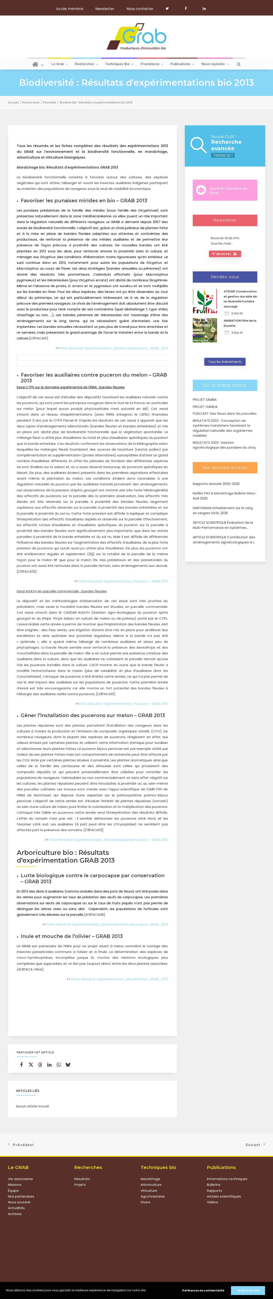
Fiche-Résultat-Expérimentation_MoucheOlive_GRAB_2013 (119, 979)
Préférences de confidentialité (203, 1290)
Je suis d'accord (248, 1290)
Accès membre (69, 8)
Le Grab (60, 64)
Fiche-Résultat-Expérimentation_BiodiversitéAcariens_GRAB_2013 (113, 348)
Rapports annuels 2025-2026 (216, 483)
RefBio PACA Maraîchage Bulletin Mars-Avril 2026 (225, 496)
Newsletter (105, 8)
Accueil (13, 102)
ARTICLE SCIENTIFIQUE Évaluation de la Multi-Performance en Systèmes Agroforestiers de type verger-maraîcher (223, 525)
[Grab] (136, 36)
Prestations (152, 64)
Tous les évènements (225, 362)
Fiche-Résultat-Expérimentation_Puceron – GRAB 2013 (123, 581)
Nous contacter (140, 8)
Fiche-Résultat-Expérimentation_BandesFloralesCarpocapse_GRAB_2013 (107, 924)
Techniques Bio (119, 64)
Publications (182, 64)
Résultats (49, 102)
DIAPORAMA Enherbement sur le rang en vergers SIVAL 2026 (223, 510)
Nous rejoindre (215, 64)
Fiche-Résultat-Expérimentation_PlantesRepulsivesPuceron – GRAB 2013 (108, 839)
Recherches (86, 64)
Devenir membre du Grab (228, 191)
